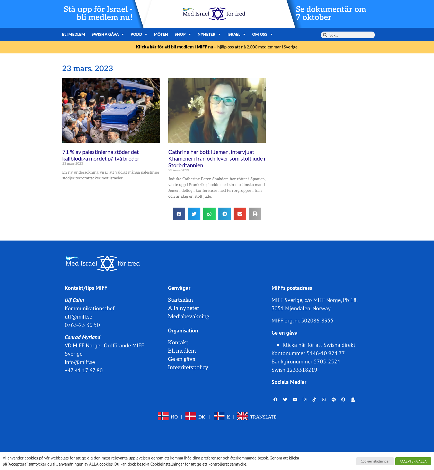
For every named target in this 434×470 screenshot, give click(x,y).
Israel (237, 34)
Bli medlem (73, 34)
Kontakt (178, 342)
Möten (161, 34)
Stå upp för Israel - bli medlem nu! (98, 13)
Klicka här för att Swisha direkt (319, 344)
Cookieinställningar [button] (375, 461)
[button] (179, 214)
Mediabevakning (188, 316)
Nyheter (209, 34)
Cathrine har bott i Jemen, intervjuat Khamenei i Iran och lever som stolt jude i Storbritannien (216, 158)
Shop (183, 34)
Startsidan (180, 300)
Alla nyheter (183, 308)
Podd (139, 34)
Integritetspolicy (188, 367)
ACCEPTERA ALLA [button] (413, 461)
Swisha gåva (108, 34)
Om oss (262, 34)
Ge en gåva (181, 359)
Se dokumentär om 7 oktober (331, 13)
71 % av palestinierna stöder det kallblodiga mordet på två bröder (101, 155)
